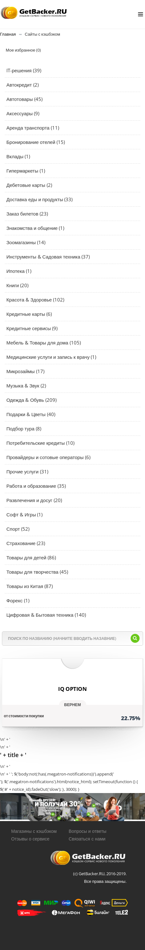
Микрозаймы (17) (25, 371)
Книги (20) (17, 285)
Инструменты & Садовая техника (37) (48, 256)
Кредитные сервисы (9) (31, 328)
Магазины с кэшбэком (34, 831)
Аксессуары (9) (22, 113)
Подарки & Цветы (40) (30, 414)
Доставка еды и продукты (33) (39, 199)
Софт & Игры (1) (24, 514)
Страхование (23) (25, 543)
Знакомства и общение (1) (35, 228)
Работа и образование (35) (36, 486)
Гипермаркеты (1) (25, 170)
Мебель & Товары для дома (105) (43, 342)
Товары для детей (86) (31, 557)
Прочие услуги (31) (27, 471)
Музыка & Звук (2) (26, 385)
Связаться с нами (87, 839)
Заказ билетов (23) (27, 213)
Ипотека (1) (18, 271)
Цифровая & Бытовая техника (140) (46, 615)
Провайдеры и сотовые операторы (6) (48, 457)
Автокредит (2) (22, 85)
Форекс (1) (17, 600)
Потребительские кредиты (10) (40, 443)
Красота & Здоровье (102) (35, 299)
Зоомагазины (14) (25, 242)
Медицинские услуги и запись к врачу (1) (51, 357)
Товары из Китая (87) (29, 586)
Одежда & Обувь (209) (31, 400)
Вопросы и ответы (87, 831)
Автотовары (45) (24, 99)
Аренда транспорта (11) (32, 127)
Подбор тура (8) (23, 428)
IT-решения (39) (23, 70)
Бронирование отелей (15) (35, 142)
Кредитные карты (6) (29, 314)
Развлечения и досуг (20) (34, 500)
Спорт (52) (17, 529)
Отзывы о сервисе (30, 839)
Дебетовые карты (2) (29, 185)
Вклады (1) (18, 156)
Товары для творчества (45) (37, 572)
